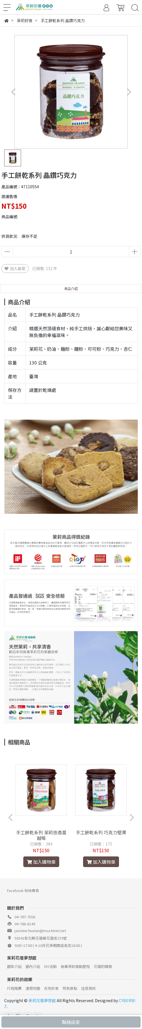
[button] (128, 91)
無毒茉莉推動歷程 (75, 966)
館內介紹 (33, 966)
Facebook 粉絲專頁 (23, 890)
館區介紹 (14, 966)
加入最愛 (15, 268)
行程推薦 (14, 988)
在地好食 (51, 988)
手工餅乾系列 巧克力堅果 (101, 832)
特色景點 (70, 988)
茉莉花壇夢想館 (42, 1000)
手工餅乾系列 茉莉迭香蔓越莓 (41, 835)
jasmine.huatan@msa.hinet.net (40, 930)
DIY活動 (50, 966)
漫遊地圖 (33, 988)
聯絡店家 (71, 1022)
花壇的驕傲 (103, 966)
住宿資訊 (88, 988)
